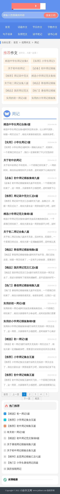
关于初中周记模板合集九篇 (21, 450)
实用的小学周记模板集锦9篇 (44, 99)
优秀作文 (26, 42)
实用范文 (22, 34)
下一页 (27, 398)
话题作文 (22, 27)
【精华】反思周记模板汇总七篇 (24, 456)
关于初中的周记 (16, 68)
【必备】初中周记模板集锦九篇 (44, 69)
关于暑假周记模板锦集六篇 (21, 444)
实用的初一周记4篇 (16, 98)
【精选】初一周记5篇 (18, 413)
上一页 (15, 394)
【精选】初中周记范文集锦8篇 (23, 438)
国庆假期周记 (14, 469)
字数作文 (52, 27)
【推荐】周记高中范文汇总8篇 (16, 76)
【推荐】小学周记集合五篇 (21, 420)
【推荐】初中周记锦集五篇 (21, 426)
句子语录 (7, 34)
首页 (7, 27)
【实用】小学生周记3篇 (43, 62)
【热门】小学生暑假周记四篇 (22, 462)
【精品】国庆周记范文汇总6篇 (16, 91)
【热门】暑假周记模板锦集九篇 (44, 91)
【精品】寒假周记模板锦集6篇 (44, 84)
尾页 (37, 398)
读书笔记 (37, 34)
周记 (36, 42)
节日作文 (37, 27)
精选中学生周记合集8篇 (16, 62)
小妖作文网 (26, 490)
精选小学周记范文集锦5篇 (44, 76)
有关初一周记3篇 (16, 432)
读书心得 (52, 34)
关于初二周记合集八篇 (16, 83)
